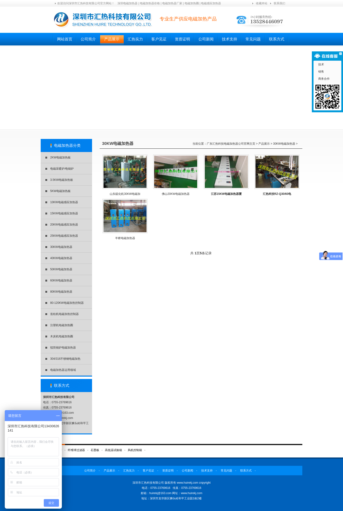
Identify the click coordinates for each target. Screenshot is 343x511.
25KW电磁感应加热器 (64, 235)
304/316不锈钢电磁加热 (65, 358)
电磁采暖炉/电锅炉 (62, 168)
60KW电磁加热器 (61, 280)
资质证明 (182, 39)
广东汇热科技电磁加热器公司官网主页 (231, 143)
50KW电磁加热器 (61, 269)
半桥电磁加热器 (125, 238)
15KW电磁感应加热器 (64, 213)
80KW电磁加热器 (61, 291)
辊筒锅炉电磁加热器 (63, 347)
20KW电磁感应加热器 (64, 224)
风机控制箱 (135, 450)
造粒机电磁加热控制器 (64, 314)
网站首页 (64, 39)
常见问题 (253, 39)
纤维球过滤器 (76, 450)
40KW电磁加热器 (61, 258)
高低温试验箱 (113, 450)
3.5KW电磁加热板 (61, 180)
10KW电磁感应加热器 (64, 202)
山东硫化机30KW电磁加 (125, 194)
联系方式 (276, 39)
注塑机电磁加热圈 (61, 325)
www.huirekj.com (191, 493)
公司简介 (88, 39)
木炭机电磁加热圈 (61, 336)
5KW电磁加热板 (60, 191)
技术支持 (229, 39)
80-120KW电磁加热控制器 (67, 303)
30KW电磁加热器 (61, 247)
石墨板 (95, 450)
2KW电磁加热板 (60, 157)
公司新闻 (206, 39)
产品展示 (111, 39)
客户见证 (159, 39)
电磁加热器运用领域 (63, 370)
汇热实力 (135, 39)
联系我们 (279, 3)
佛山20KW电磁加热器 (176, 194)
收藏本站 (261, 3)
